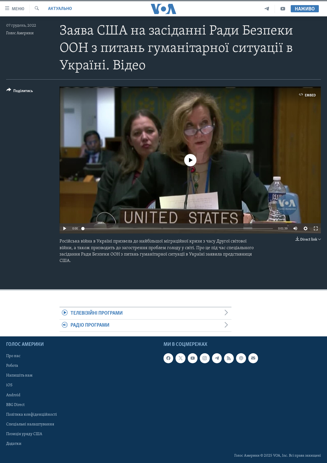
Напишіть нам (19, 375)
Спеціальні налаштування (30, 424)
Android (13, 395)
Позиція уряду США (24, 434)
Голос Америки (20, 33)
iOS (9, 385)
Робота (12, 366)
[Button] (19, 91)
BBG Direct (15, 405)
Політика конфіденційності (31, 414)
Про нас (13, 356)
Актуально (60, 8)
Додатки (13, 444)
